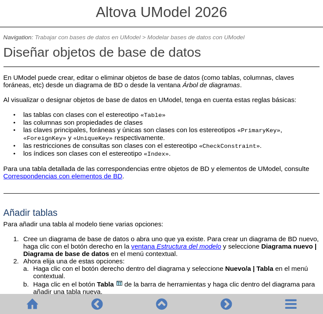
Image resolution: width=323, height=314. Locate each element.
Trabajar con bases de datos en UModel (88, 37)
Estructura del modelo (189, 246)
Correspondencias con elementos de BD (63, 176)
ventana (144, 246)
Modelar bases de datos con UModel (196, 37)
